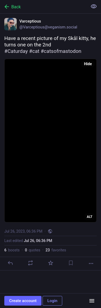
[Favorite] (50, 263)
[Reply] (10, 263)
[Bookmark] (71, 263)
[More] (91, 263)
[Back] (43, 6)
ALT (89, 217)
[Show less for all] (93, 6)
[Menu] (92, 301)
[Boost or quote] (30, 263)
